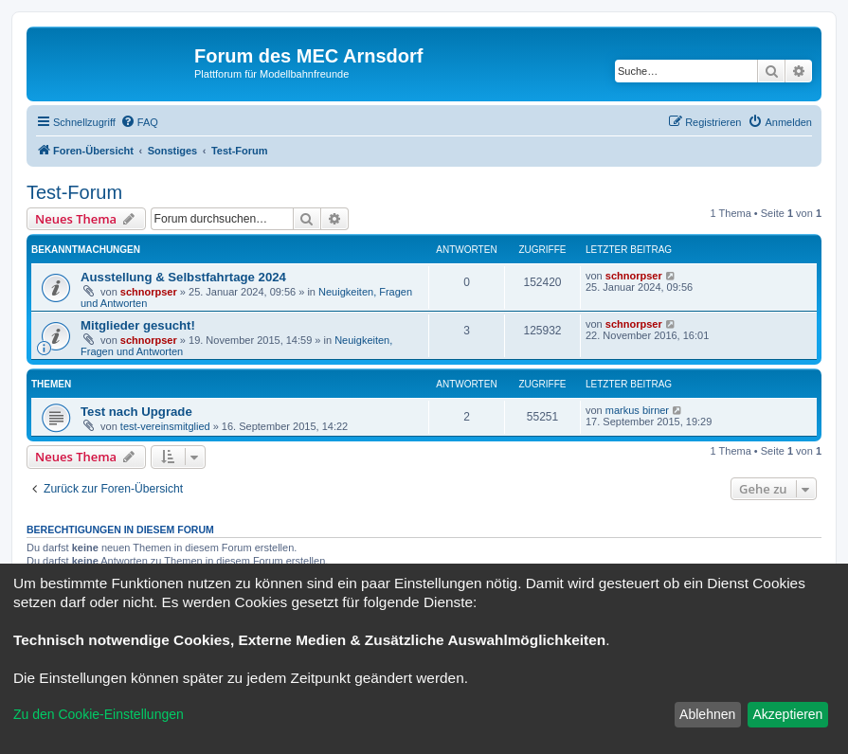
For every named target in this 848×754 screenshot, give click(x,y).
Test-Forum (74, 192)
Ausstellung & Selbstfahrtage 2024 (183, 277)
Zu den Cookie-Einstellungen (98, 714)
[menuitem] (139, 122)
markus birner (637, 410)
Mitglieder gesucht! (138, 325)
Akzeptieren (787, 714)
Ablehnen (707, 714)
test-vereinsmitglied (165, 426)
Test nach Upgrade (136, 411)
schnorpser (148, 291)
